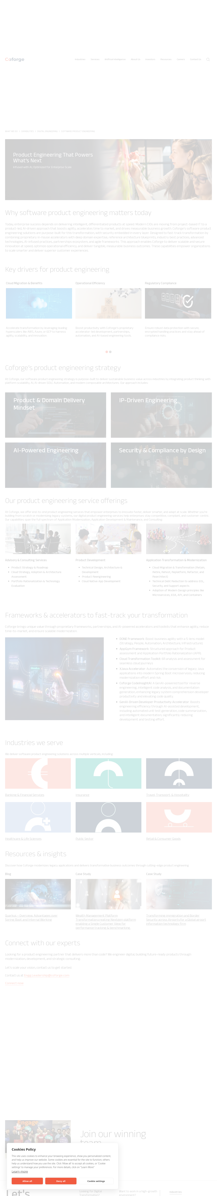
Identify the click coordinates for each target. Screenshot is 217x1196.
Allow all (27, 1181)
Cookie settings (96, 1181)
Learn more (20, 1171)
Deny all (60, 1181)
